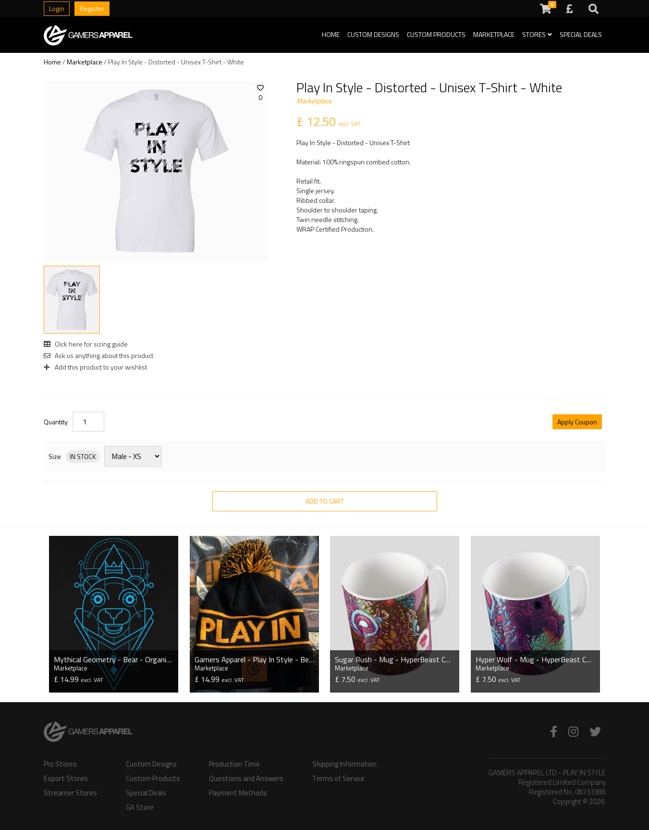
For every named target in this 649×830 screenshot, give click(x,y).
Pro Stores (60, 763)
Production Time (234, 763)
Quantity (56, 422)
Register (92, 8)
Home (331, 34)
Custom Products (436, 34)
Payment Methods (238, 791)
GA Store (140, 806)
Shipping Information (344, 763)
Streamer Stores (70, 791)
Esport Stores (66, 777)
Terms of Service (338, 777)
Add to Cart (325, 501)
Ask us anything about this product (98, 355)
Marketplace (493, 34)
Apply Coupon (577, 422)
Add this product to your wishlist (95, 367)
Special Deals (581, 34)
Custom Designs (373, 34)
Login (56, 8)
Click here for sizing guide (86, 344)
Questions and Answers (246, 777)
